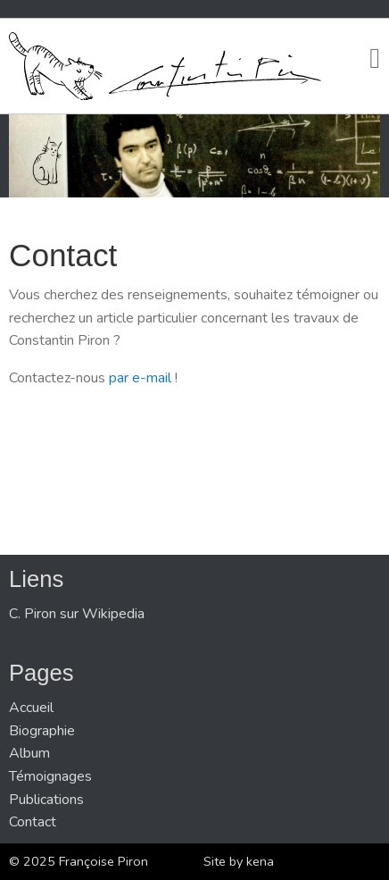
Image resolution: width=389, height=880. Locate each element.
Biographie (42, 731)
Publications (46, 799)
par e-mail (140, 378)
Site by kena (238, 861)
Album (29, 753)
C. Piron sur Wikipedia (77, 614)
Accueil (31, 707)
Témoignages (50, 776)
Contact (32, 822)
